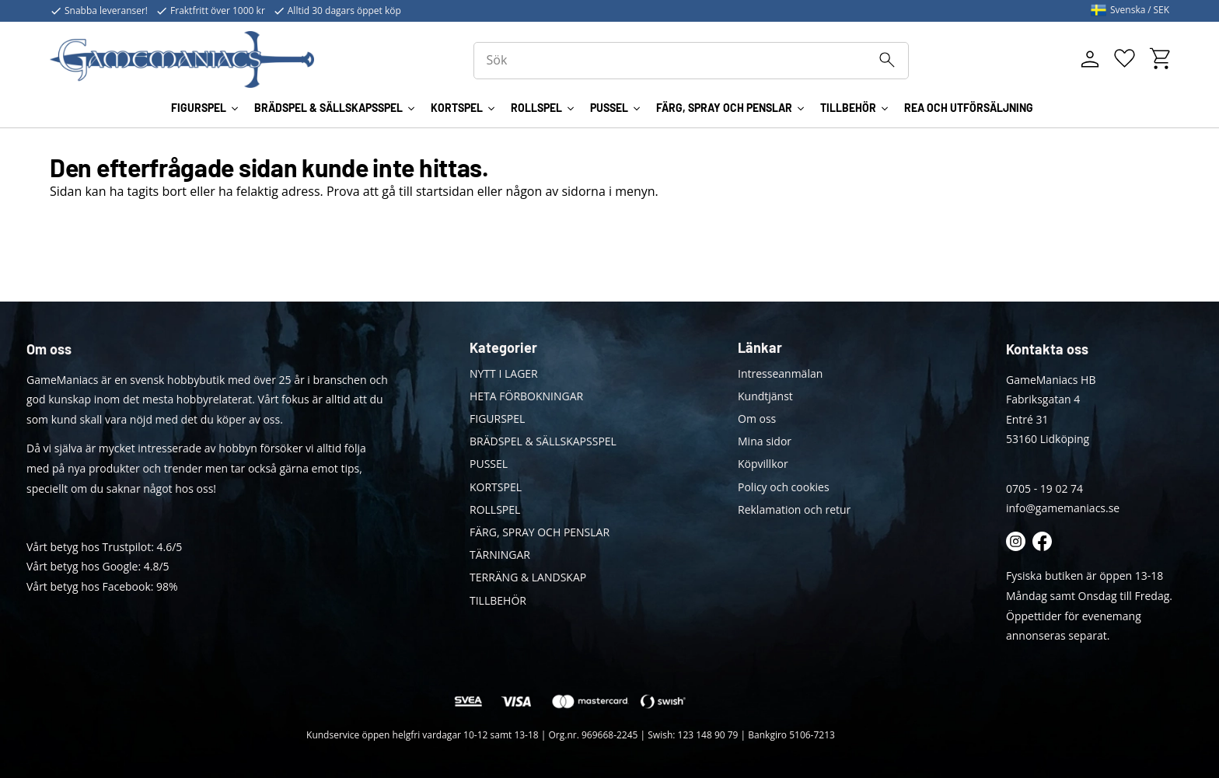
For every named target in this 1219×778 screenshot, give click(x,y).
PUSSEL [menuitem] (609, 107)
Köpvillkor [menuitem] (763, 463)
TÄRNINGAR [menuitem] (500, 554)
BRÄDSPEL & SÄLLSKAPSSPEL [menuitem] (328, 107)
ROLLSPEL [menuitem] (536, 107)
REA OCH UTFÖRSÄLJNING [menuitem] (968, 107)
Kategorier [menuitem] (503, 347)
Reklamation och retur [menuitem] (794, 509)
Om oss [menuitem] (757, 418)
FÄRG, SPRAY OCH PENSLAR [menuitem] (724, 107)
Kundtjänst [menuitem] (765, 396)
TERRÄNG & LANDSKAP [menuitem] (528, 577)
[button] (1124, 59)
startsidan (445, 191)
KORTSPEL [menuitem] (457, 107)
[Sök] (887, 60)
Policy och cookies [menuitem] (784, 487)
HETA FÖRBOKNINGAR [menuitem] (526, 396)
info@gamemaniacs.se (1062, 508)
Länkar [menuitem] (760, 347)
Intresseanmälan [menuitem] (780, 373)
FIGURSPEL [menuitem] (198, 107)
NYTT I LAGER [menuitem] (504, 373)
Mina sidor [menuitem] (764, 441)
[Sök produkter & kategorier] (691, 60)
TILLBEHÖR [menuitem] (848, 107)
